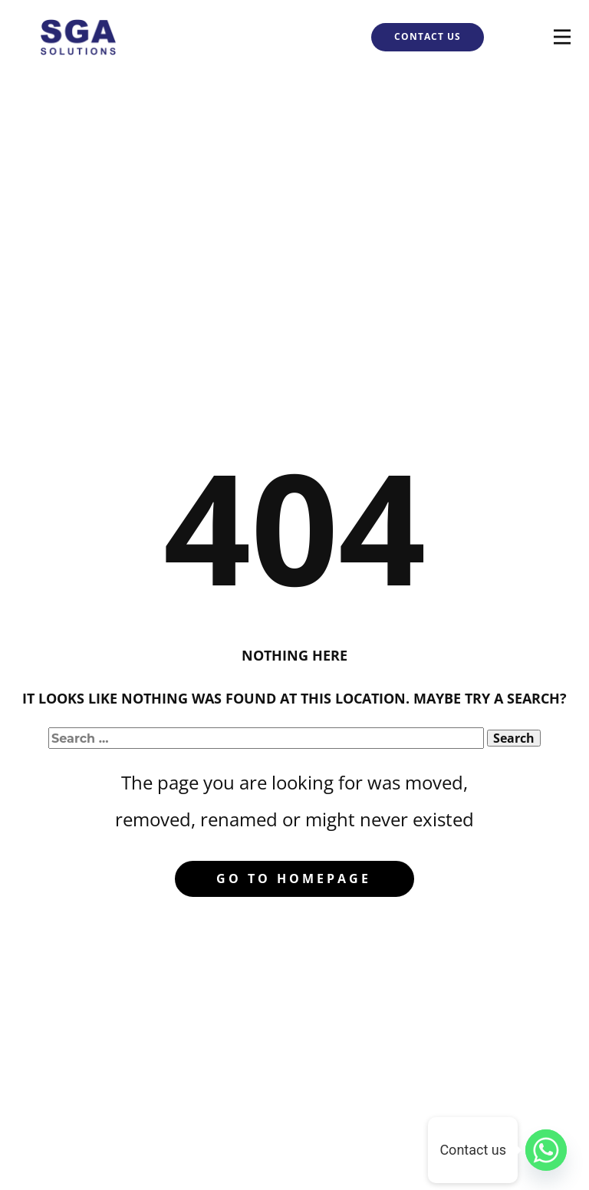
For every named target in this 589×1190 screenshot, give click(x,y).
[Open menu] (562, 36)
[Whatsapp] (546, 1150)
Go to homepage (293, 878)
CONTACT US (427, 36)
